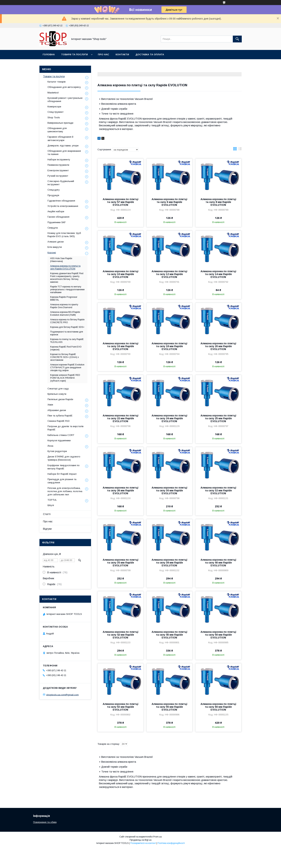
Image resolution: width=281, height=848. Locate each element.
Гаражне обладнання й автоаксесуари (60, 138)
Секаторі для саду (58, 388)
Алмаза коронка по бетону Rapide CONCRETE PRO (67, 321)
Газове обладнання (58, 216)
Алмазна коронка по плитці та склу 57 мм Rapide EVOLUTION (120, 202)
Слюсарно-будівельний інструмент (60, 183)
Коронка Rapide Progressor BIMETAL (63, 298)
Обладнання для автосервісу (64, 87)
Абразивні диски (56, 410)
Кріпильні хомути (56, 394)
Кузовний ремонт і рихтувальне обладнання (64, 100)
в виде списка (240, 149)
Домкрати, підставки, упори (62, 145)
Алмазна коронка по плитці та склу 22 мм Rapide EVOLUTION (120, 418)
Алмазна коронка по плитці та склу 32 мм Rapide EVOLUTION (218, 490)
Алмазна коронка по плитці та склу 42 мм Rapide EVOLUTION (120, 634)
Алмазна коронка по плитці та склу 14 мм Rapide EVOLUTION (218, 274)
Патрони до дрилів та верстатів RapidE (65, 428)
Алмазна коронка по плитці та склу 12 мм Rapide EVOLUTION (169, 274)
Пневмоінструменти (58, 165)
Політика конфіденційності (171, 843)
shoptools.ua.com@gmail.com (62, 694)
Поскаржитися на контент (143, 843)
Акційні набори (55, 211)
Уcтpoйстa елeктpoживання (62, 206)
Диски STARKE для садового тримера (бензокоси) (63, 458)
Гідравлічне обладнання (61, 200)
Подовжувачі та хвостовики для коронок (66, 333)
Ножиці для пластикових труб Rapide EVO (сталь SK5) (64, 235)
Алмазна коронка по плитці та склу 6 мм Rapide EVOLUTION (169, 202)
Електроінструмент (58, 170)
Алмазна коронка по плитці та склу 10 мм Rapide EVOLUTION (120, 274)
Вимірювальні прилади (60, 123)
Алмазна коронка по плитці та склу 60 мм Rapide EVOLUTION (218, 707)
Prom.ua (157, 836)
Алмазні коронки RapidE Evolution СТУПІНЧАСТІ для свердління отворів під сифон (67, 367)
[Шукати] (237, 39)
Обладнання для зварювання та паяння (64, 152)
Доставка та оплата (149, 54)
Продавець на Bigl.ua (140, 840)
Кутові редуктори (57, 451)
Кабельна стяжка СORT (60, 435)
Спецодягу (53, 189)
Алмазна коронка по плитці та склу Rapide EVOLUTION (65, 267)
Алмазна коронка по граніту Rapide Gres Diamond (64, 306)
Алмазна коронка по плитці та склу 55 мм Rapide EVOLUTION (169, 707)
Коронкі (51, 252)
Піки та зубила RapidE (59, 415)
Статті (47, 514)
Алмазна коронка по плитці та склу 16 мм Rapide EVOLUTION (120, 346)
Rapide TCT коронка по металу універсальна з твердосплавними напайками (67, 289)
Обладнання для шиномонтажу (57, 130)
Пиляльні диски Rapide (60, 399)
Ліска (50, 445)
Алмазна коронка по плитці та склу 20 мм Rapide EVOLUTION (218, 346)
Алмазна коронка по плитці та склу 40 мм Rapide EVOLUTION (218, 562)
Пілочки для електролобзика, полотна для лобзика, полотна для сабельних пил (64, 491)
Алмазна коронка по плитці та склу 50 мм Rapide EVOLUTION (218, 634)
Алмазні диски (55, 241)
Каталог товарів (56, 81)
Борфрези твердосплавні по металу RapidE (63, 467)
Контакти (122, 54)
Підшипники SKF (56, 222)
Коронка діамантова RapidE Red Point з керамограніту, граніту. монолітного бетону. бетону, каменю (66, 277)
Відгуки (47, 528)
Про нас (103, 54)
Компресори (54, 106)
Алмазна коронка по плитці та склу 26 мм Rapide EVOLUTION (120, 490)
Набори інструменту (58, 159)
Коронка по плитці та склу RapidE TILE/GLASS (67, 340)
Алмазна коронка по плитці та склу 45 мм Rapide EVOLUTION (169, 634)
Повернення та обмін (45, 822)
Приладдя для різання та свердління (61, 481)
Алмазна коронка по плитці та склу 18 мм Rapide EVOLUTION (169, 346)
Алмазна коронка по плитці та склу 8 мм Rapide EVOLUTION (218, 202)
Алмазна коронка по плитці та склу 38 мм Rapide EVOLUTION (169, 562)
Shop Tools (53, 117)
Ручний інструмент (57, 175)
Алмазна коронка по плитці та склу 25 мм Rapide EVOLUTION (218, 418)
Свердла (52, 227)
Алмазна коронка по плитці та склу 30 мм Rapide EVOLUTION (169, 490)
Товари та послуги (74, 54)
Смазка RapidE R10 (58, 421)
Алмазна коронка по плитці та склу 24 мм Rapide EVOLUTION (169, 418)
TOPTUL (52, 500)
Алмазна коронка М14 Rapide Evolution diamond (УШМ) (65, 313)
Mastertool (53, 92)
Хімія (50, 404)
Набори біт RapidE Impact (61, 474)
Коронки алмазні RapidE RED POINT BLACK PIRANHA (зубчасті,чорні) (65, 378)
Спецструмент (55, 112)
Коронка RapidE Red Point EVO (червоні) (66, 348)
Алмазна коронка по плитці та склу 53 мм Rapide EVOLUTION (120, 707)
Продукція (53, 195)
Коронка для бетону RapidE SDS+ (67, 327)
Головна (49, 54)
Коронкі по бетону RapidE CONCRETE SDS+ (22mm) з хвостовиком (64, 357)
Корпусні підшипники (59, 440)
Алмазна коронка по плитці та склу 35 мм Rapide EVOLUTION (120, 562)
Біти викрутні (54, 247)
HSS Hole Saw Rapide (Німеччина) (61, 260)
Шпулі (50, 505)
